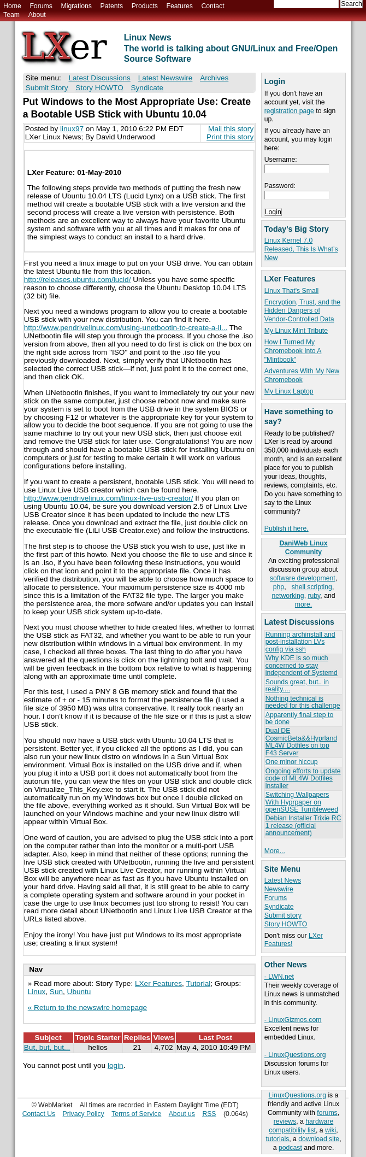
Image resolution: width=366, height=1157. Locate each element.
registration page (289, 111)
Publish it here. (286, 528)
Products (145, 6)
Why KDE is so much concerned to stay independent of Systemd (301, 665)
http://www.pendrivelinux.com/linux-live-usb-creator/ (108, 498)
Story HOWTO (286, 924)
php (278, 587)
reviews (285, 1121)
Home (12, 6)
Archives (214, 78)
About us (182, 1114)
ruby (314, 596)
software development (302, 578)
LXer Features (158, 983)
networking (287, 596)
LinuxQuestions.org (297, 1095)
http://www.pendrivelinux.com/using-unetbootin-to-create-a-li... (126, 328)
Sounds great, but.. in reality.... (297, 685)
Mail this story (230, 129)
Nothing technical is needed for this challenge (302, 702)
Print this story (229, 137)
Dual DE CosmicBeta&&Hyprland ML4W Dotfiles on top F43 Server (301, 741)
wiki (330, 1130)
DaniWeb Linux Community (303, 547)
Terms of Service (136, 1114)
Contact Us (39, 1114)
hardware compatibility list (301, 1126)
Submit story (283, 915)
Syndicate (279, 907)
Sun (56, 992)
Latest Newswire (165, 78)
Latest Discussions (100, 78)
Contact (212, 6)
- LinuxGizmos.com (293, 1020)
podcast (290, 1148)
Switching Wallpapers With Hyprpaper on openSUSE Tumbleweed (301, 802)
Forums (40, 6)
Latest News (282, 880)
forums (327, 1113)
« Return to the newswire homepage (87, 1007)
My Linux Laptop (289, 391)
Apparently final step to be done (299, 718)
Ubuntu (79, 992)
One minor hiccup (291, 762)
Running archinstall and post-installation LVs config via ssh (300, 642)
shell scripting (312, 587)
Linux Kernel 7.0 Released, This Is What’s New (301, 249)
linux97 (72, 129)
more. (303, 604)
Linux (37, 992)
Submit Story (47, 88)
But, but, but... (47, 1047)
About (37, 15)
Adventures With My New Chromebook (301, 375)
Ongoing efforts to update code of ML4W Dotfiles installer (303, 778)
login (115, 1065)
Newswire (278, 889)
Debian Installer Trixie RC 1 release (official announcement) (303, 825)
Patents (112, 6)
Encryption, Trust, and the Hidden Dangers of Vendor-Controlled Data (302, 311)
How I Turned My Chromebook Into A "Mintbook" (293, 350)
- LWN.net (279, 976)
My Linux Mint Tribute (296, 330)
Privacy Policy (83, 1114)
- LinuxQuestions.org (295, 1055)
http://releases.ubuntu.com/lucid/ (77, 279)
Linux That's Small (291, 291)
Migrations (76, 6)
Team (11, 15)
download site (318, 1139)
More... (274, 851)
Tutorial (198, 983)
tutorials (277, 1139)
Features (180, 6)
